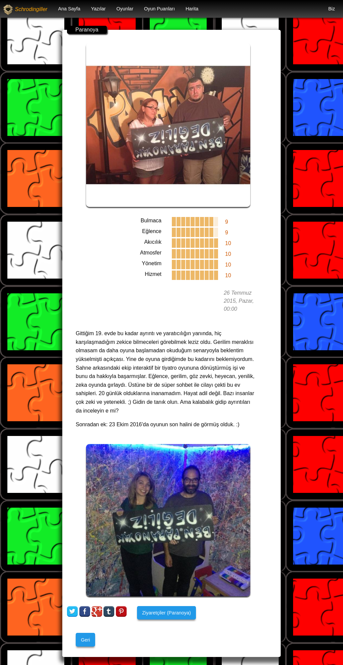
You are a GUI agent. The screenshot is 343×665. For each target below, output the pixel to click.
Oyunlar (125, 8)
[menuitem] (69, 9)
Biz (331, 8)
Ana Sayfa (69, 8)
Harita (192, 8)
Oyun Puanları (159, 8)
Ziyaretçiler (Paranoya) (166, 612)
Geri (85, 640)
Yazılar (98, 8)
